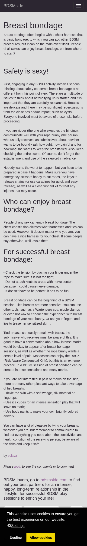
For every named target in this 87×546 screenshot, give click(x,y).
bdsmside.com (54, 480)
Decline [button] (16, 538)
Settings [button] (16, 526)
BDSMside (13, 5)
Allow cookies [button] (41, 538)
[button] (67, 520)
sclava (12, 455)
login (17, 466)
